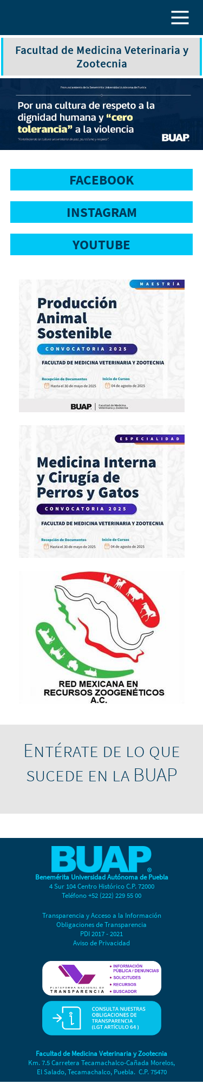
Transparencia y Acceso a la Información (101, 915)
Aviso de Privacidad (101, 942)
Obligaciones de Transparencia (101, 924)
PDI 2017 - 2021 (101, 933)
